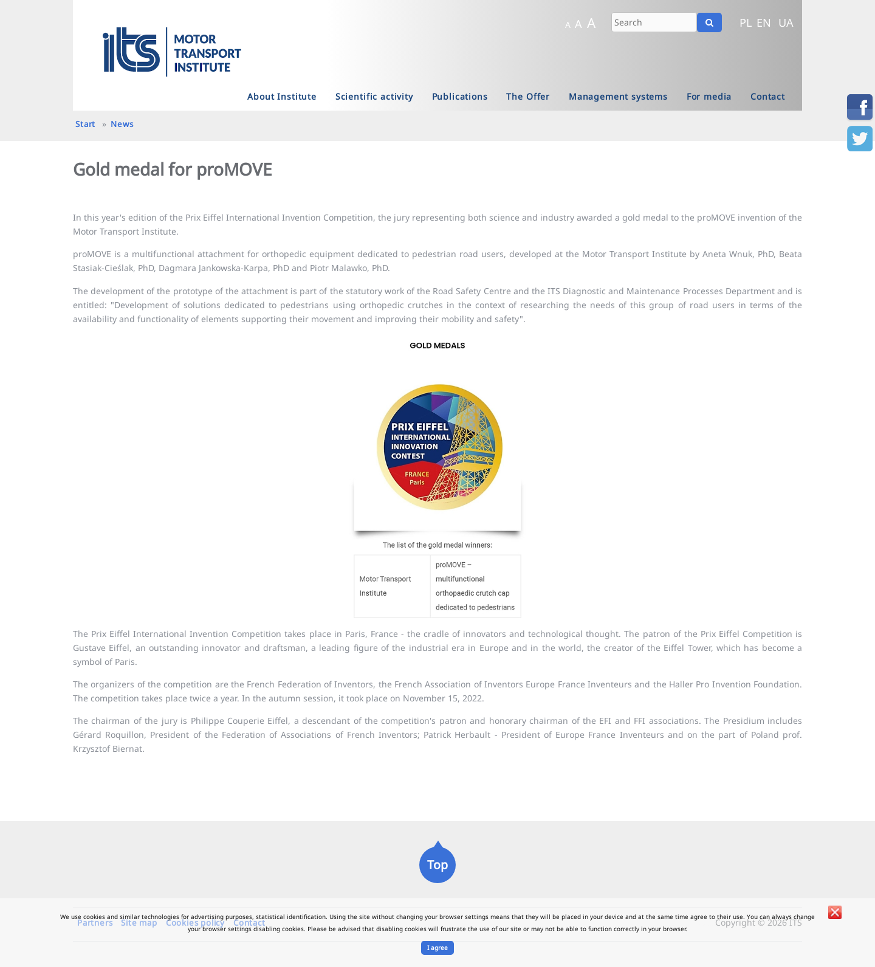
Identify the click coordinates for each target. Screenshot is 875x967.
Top (437, 864)
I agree (437, 947)
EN (764, 22)
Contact (767, 96)
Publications (460, 96)
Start (85, 124)
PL (745, 22)
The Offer (528, 96)
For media (709, 96)
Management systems (618, 96)
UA (786, 22)
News (122, 124)
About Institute (282, 96)
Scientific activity (374, 96)
